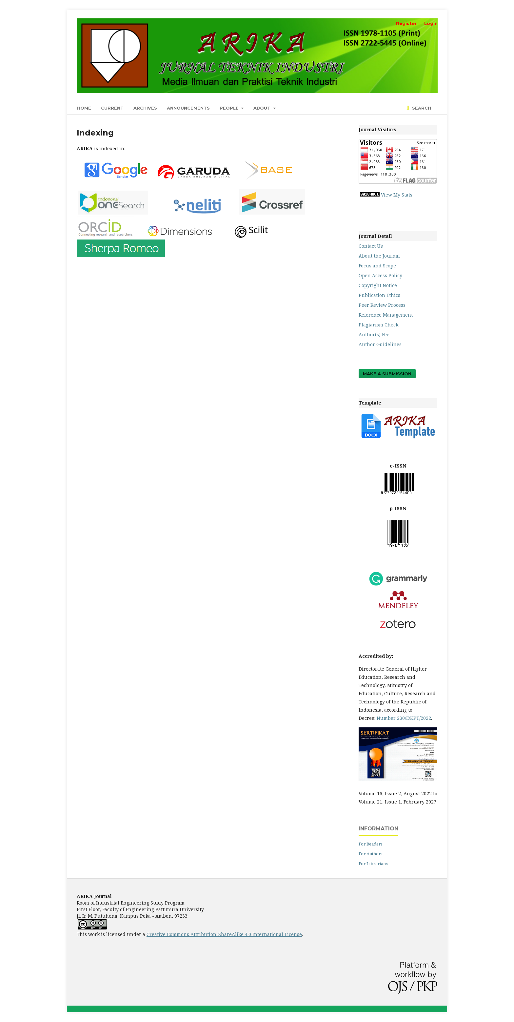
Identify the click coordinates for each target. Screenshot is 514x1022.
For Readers (371, 844)
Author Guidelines (380, 344)
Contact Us (371, 246)
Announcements (188, 108)
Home (84, 108)
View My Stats (396, 195)
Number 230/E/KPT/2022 (404, 718)
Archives (145, 108)
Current (112, 108)
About (262, 108)
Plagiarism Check (378, 325)
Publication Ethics (379, 295)
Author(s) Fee (374, 334)
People (230, 108)
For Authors (371, 854)
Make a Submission (387, 373)
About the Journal (379, 256)
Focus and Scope (377, 265)
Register (406, 23)
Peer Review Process (382, 305)
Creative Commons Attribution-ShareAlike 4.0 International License (224, 934)
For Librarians (373, 863)
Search (421, 108)
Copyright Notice (378, 285)
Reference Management (386, 315)
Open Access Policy (380, 275)
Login (431, 23)
